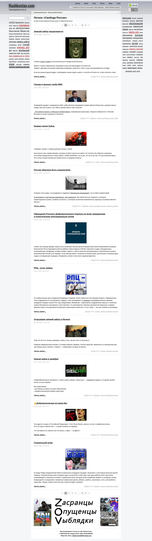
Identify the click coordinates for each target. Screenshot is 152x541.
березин (17, 39)
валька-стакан (25, 39)
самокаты (125, 46)
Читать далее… (40, 76)
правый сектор (137, 40)
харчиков (125, 60)
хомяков (139, 60)
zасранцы (24, 25)
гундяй (26, 44)
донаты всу (23, 47)
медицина (125, 21)
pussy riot (15, 25)
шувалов (140, 65)
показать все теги (132, 71)
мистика (139, 21)
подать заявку (45, 61)
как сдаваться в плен (19, 56)
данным (87, 300)
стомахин (139, 54)
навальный (138, 26)
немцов (131, 29)
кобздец (27, 59)
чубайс (129, 65)
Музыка (77, 3)
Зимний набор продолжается (48, 31)
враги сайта (23, 41)
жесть (15, 50)
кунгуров (19, 64)
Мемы (111, 3)
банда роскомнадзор (15, 34)
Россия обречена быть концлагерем (52, 170)
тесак (124, 57)
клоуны (21, 59)
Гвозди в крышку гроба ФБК (48, 84)
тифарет (93, 118)
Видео (86, 3)
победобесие (126, 40)
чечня (124, 65)
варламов (13, 42)
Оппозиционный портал (40, 12)
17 (85, 25)
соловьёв (139, 52)
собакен (125, 52)
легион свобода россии (19, 67)
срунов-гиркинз (130, 54)
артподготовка (22, 28)
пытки (135, 43)
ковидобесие (13, 61)
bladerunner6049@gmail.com (81, 535)
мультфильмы (127, 26)
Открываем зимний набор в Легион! (52, 319)
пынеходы (126, 44)
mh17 (10, 25)
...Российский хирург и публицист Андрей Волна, (52, 112)
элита (124, 68)
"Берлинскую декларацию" (80, 193)
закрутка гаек (14, 53)
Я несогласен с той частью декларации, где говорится (55, 197)
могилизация (136, 23)
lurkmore (26, 22)
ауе (14, 28)
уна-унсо (136, 57)
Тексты (102, 3)
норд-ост (125, 32)
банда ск (12, 36)
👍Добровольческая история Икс (50, 403)
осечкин (139, 35)
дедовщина (12, 47)
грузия (20, 45)
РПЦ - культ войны (43, 268)
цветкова (130, 63)
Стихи (118, 3)
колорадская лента (23, 61)
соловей (132, 52)
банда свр (26, 34)
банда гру (24, 31)
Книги (94, 3)
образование (127, 35)
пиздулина (138, 38)
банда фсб (18, 36)
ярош (139, 68)
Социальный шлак (43, 443)
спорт (124, 54)
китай (16, 59)
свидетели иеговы (136, 46)
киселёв (11, 59)
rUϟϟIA (93, 76)
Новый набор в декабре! (46, 359)
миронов (132, 21)
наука (125, 29)
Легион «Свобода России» (55, 12)
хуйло (97, 162)
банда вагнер (14, 31)
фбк (116, 118)
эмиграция (132, 68)
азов (10, 28)
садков (141, 43)
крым (11, 64)
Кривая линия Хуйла (44, 126)
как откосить (25, 53)
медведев (140, 18)
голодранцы (13, 45)
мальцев (126, 18)
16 (82, 25)
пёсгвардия (127, 38)
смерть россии (112, 206)
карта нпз (134, 32)
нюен (141, 32)
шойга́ (134, 65)
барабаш (11, 39)
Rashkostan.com (22, 6)
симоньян (125, 49)
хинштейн (132, 60)
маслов (134, 18)
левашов (26, 64)
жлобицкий (24, 50)
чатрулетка (138, 63)
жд (10, 50)
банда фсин (25, 36)
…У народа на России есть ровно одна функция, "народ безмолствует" (95, 7)
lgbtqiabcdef (19, 22)
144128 (12, 22)
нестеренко (138, 29)
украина (97, 395)
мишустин (125, 24)
